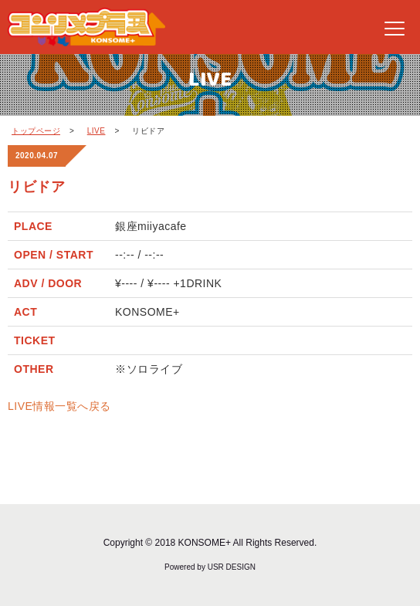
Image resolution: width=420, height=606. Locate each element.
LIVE (96, 131)
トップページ (36, 131)
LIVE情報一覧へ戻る (59, 406)
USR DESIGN (232, 567)
